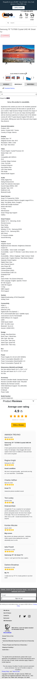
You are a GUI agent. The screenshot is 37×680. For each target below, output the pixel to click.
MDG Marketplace (8, 620)
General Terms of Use (7, 636)
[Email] (18, 595)
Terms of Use (16, 671)
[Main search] (8, 22)
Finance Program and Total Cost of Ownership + (15, 644)
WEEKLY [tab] (6, 84)
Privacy (4, 638)
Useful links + (5, 649)
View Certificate (7, 632)
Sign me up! (19, 598)
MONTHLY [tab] (30, 84)
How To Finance (7, 613)
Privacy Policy (5, 671)
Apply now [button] (18, 7)
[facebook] (20, 616)
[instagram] (29, 616)
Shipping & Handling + (8, 647)
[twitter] (24, 616)
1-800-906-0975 (28, 10)
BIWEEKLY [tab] (18, 84)
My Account (6, 618)
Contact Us (6, 615)
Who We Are (6, 610)
